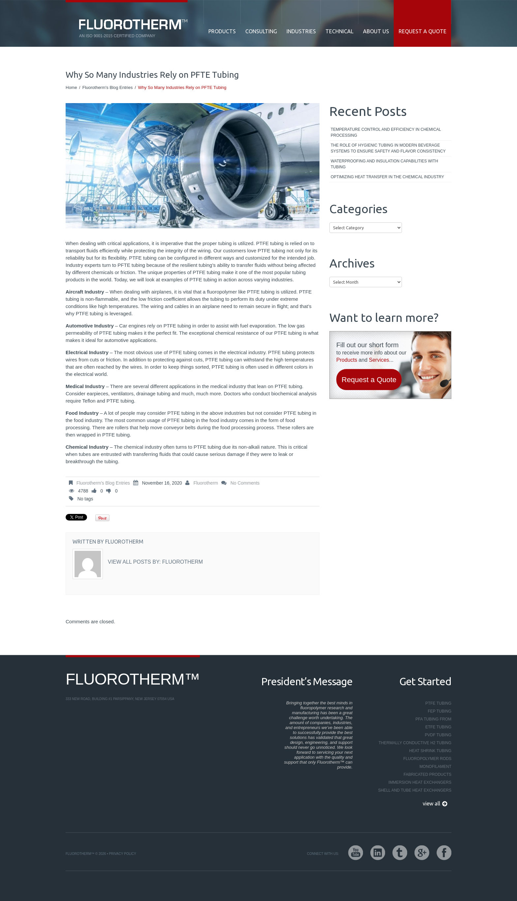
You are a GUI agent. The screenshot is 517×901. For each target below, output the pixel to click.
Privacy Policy (122, 854)
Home (71, 87)
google (421, 852)
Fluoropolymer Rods (427, 758)
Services (379, 360)
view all (431, 803)
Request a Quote (422, 31)
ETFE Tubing (438, 727)
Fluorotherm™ (133, 679)
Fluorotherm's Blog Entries (107, 87)
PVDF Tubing (438, 735)
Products (222, 31)
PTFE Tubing (438, 703)
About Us (376, 31)
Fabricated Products (427, 774)
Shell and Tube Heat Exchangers (414, 790)
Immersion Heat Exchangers (419, 782)
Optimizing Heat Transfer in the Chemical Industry (387, 177)
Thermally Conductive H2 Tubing (415, 743)
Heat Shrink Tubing (430, 750)
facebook (444, 852)
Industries (301, 31)
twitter (399, 852)
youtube (355, 852)
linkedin (377, 852)
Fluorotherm (206, 483)
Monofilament (435, 766)
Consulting (261, 31)
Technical (339, 31)
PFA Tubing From (433, 719)
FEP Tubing (439, 711)
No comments (244, 483)
